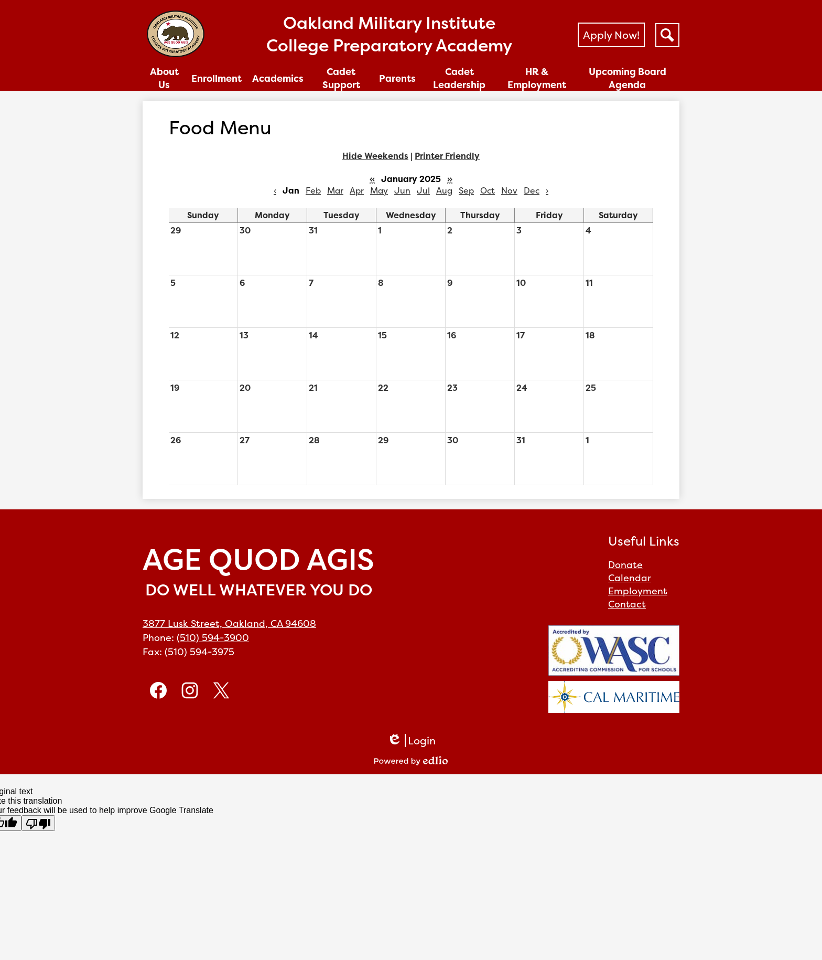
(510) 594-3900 (213, 637)
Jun (402, 190)
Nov (509, 190)
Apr (357, 190)
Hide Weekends (375, 156)
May (379, 190)
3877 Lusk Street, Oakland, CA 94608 (229, 623)
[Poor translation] (38, 823)
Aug (444, 190)
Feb (313, 190)
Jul (423, 190)
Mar (335, 190)
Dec (531, 190)
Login (411, 740)
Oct (487, 190)
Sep (466, 190)
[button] (164, 78)
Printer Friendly (447, 156)
